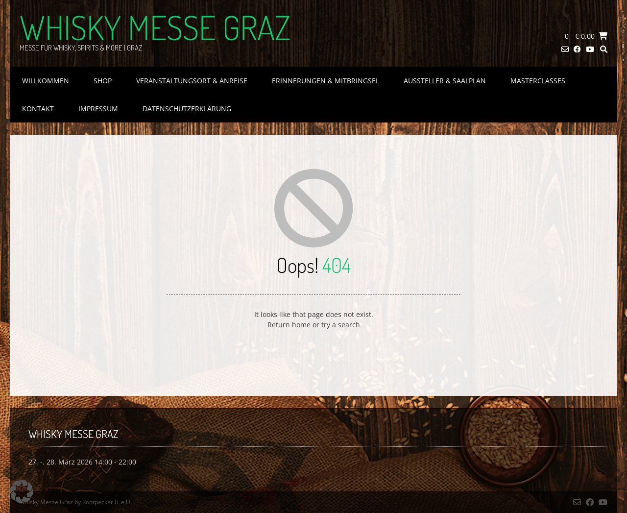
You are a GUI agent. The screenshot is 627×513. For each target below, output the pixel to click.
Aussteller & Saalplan (445, 80)
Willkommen (45, 80)
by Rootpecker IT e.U (102, 502)
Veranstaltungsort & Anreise (191, 80)
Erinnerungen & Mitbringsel (325, 80)
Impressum (98, 108)
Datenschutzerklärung (187, 108)
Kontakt (38, 108)
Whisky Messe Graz (155, 27)
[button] (21, 491)
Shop (103, 80)
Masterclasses (537, 80)
